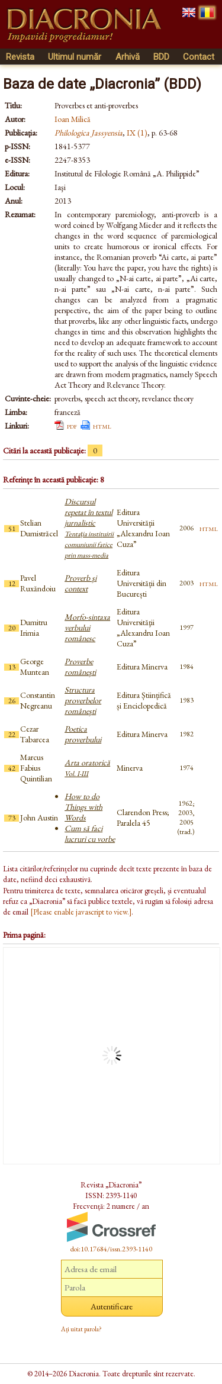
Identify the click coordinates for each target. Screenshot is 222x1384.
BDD (161, 57)
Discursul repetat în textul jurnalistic (89, 528)
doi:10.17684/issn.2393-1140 (111, 1249)
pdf (72, 425)
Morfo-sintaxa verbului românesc (87, 627)
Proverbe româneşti (80, 666)
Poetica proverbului (83, 734)
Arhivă (127, 57)
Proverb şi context (80, 583)
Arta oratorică (87, 767)
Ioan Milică (72, 119)
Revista (20, 57)
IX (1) (137, 132)
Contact (198, 57)
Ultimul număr (74, 57)
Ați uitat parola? (81, 1329)
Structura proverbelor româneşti (83, 700)
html (102, 425)
